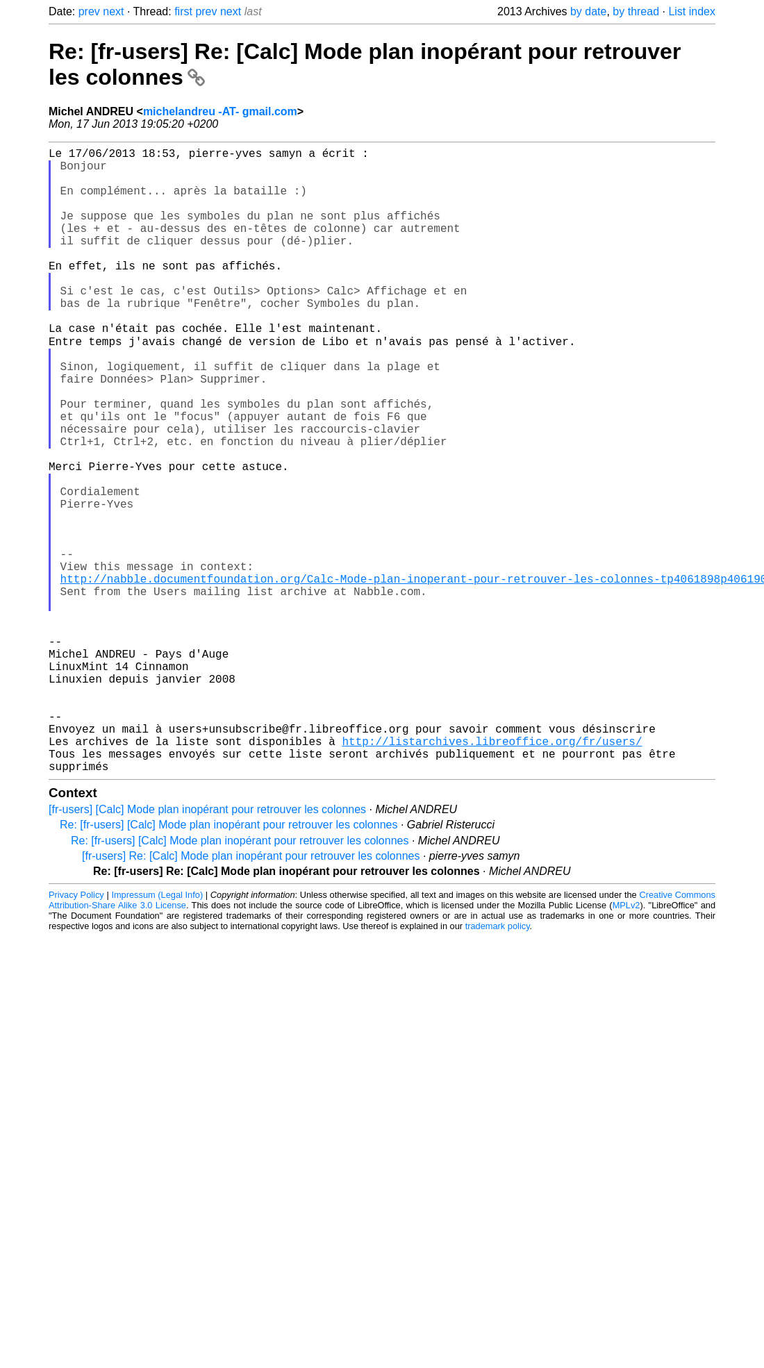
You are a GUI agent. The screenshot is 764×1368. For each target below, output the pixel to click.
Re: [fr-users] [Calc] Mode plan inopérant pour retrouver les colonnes (228, 963)
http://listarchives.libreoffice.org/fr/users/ (492, 873)
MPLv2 (626, 1043)
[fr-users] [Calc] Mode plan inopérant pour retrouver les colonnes (207, 947)
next (113, 11)
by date (588, 11)
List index (691, 11)
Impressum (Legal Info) (157, 1033)
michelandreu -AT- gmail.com (220, 111)
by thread (636, 11)
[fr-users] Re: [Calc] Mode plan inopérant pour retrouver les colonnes (251, 994)
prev (89, 11)
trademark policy (497, 1064)
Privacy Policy (76, 1033)
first (183, 11)
